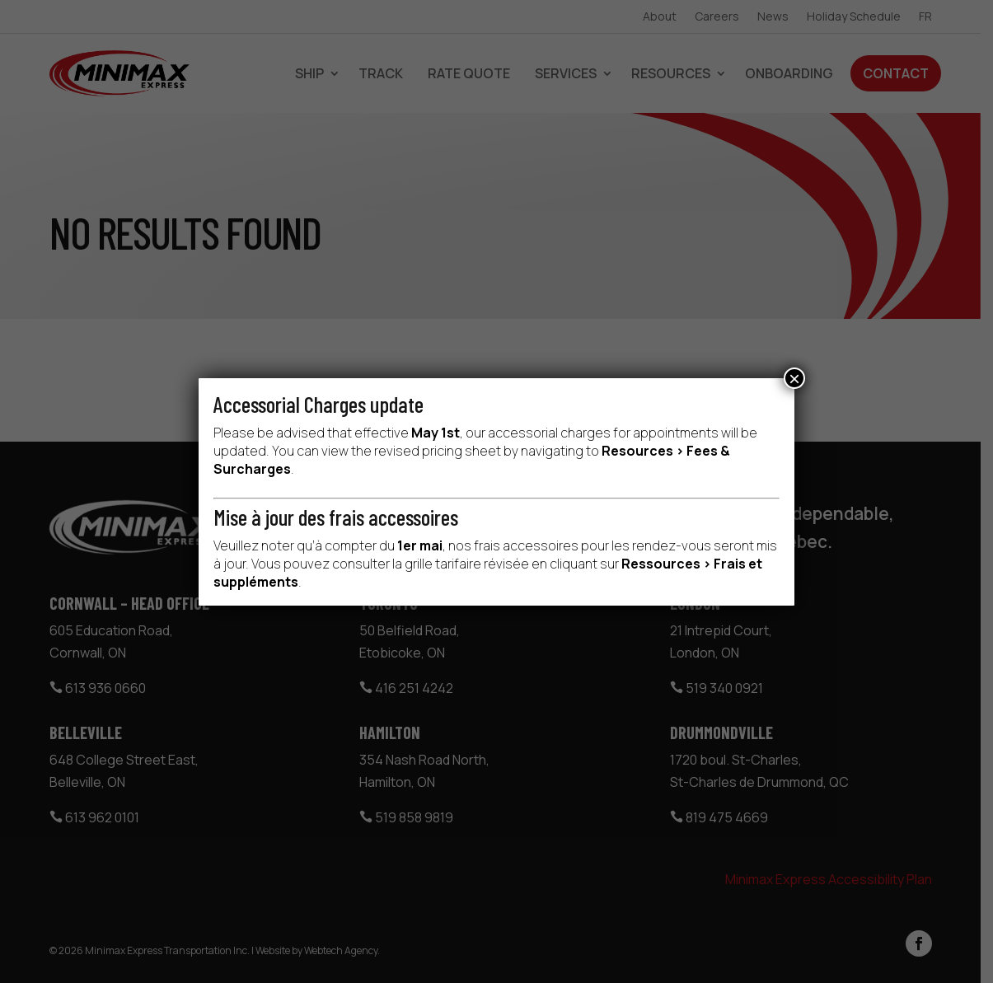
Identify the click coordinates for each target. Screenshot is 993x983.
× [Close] (794, 378)
